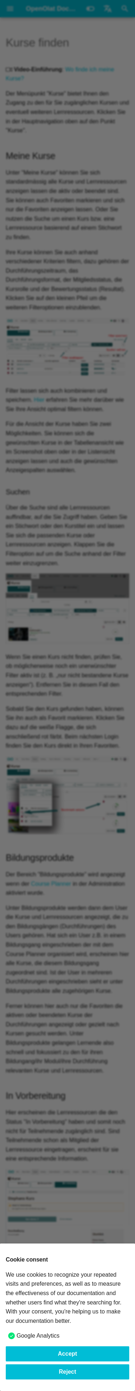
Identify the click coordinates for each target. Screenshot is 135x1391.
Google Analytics (38, 1336)
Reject (67, 1372)
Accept (67, 1354)
